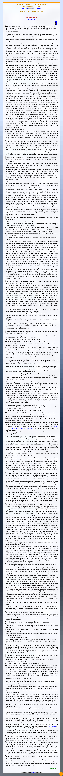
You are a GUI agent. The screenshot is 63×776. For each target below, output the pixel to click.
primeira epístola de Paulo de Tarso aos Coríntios (32, 427)
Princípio (30, 8)
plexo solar (52, 726)
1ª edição (33, 773)
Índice (23, 8)
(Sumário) (31, 19)
